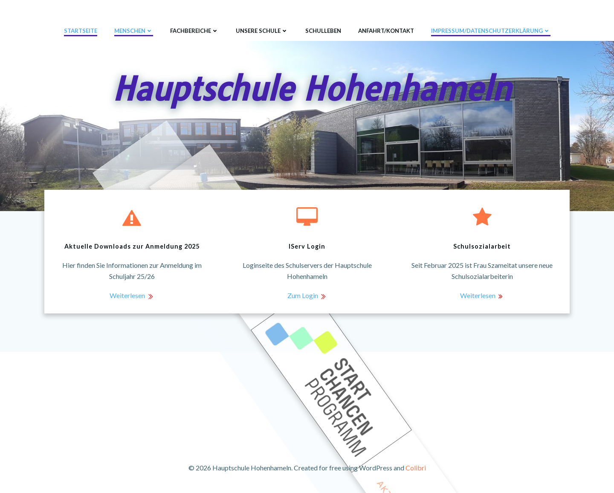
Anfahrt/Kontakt (386, 30)
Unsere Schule (262, 30)
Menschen (133, 30)
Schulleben (323, 30)
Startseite (80, 30)
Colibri (415, 468)
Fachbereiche (194, 30)
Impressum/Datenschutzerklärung (490, 30)
